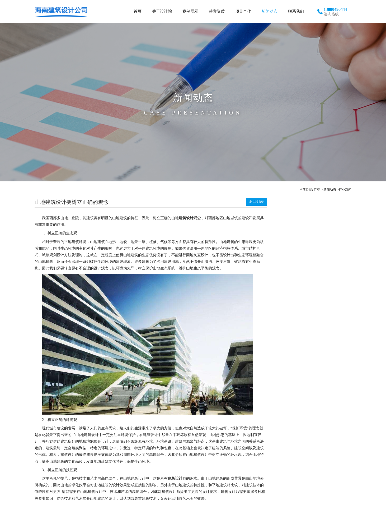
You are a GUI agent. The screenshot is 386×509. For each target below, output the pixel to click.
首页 (317, 189)
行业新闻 (345, 189)
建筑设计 (186, 218)
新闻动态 (329, 189)
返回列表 (256, 202)
